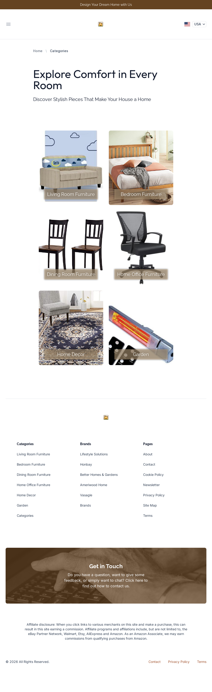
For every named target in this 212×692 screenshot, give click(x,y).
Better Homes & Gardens (99, 475)
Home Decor (26, 495)
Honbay (86, 464)
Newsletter (151, 485)
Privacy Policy (154, 495)
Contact (149, 464)
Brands (85, 505)
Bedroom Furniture (31, 464)
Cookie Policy (153, 475)
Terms (147, 515)
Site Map (150, 505)
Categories (25, 515)
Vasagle (86, 495)
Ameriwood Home (93, 485)
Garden (22, 505)
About (147, 454)
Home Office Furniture (33, 485)
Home (37, 51)
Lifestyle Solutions (94, 454)
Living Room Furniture (33, 454)
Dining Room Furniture (33, 475)
